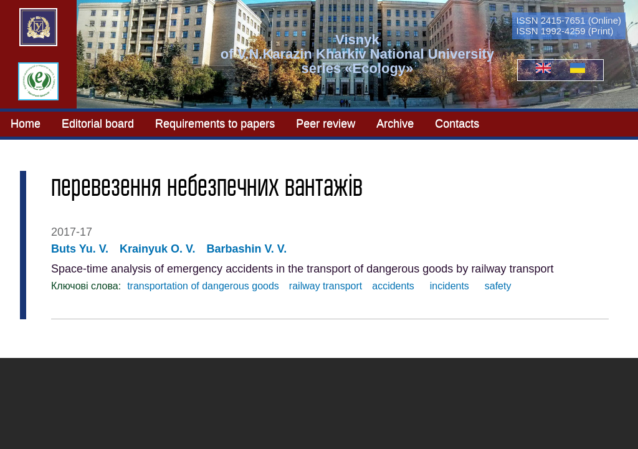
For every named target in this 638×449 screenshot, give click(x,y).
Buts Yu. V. (79, 249)
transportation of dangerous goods (203, 286)
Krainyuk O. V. (157, 249)
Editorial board (98, 123)
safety (495, 286)
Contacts (457, 123)
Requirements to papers (215, 123)
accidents (393, 286)
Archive (395, 123)
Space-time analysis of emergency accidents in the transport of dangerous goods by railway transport (302, 269)
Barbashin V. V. (246, 249)
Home (25, 123)
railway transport (325, 286)
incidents (446, 286)
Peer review (325, 123)
